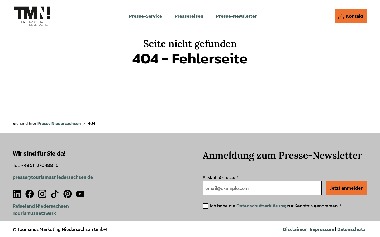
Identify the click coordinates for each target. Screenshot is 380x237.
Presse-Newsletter (236, 16)
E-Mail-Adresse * (221, 177)
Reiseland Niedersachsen (41, 205)
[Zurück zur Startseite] (32, 15)
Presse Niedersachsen (59, 123)
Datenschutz (351, 229)
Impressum (322, 229)
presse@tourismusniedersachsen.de (53, 177)
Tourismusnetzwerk (34, 213)
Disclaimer (295, 229)
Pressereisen (189, 16)
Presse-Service (145, 16)
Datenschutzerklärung (261, 205)
